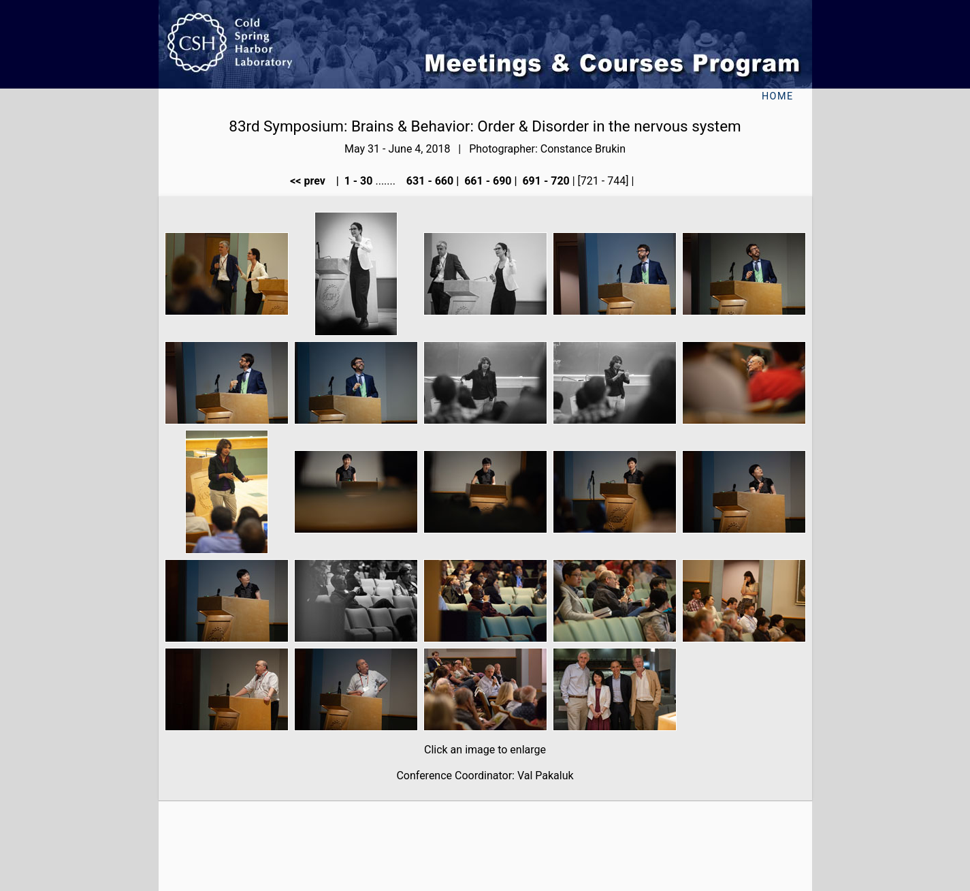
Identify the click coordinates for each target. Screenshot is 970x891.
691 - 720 (544, 180)
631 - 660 (428, 180)
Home (778, 96)
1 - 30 (357, 180)
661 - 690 (486, 180)
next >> (658, 180)
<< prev (312, 180)
